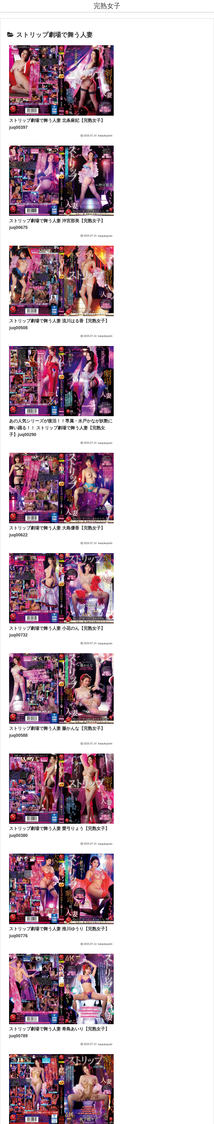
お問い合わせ (88, 1092)
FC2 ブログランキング (23, 662)
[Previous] (5, 1115)
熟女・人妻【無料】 (21, 626)
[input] (107, 677)
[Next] (17, 1115)
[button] (205, 677)
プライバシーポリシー (119, 1092)
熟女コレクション (19, 619)
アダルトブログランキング (27, 655)
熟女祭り (11, 633)
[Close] (27, 1118)
